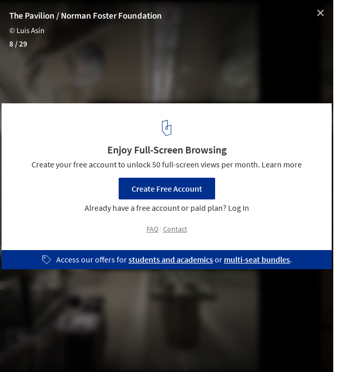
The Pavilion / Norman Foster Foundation (85, 16)
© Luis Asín (26, 30)
